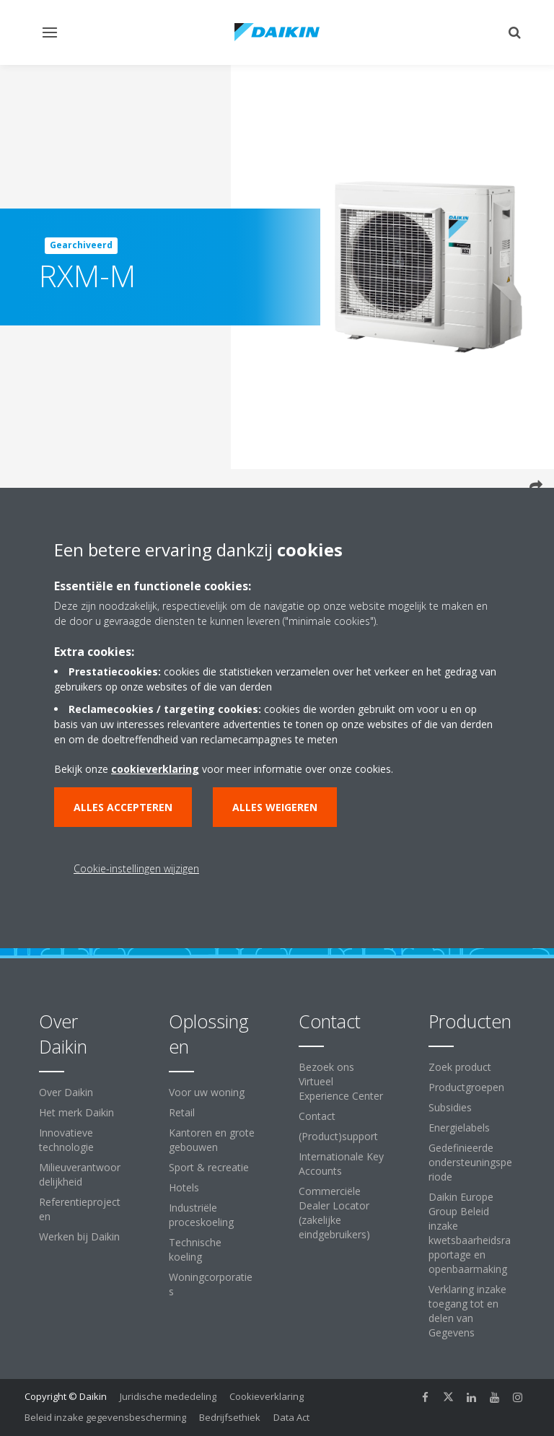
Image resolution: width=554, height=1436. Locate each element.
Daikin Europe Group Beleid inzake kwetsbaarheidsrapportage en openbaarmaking (469, 1233)
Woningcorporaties (210, 1284)
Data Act (291, 1417)
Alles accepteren (123, 807)
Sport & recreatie (209, 1167)
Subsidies (450, 1107)
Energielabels (459, 1127)
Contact (317, 1116)
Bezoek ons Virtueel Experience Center (341, 1081)
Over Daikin (66, 1092)
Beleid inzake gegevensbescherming (105, 1417)
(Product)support (338, 1136)
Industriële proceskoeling (201, 1215)
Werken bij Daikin (79, 1236)
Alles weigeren (274, 807)
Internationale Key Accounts (341, 1164)
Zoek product (459, 1067)
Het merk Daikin (76, 1112)
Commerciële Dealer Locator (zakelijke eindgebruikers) (334, 1212)
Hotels (184, 1187)
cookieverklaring (155, 769)
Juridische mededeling (168, 1396)
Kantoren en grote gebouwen (212, 1140)
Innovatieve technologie (66, 1140)
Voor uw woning (207, 1092)
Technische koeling (195, 1249)
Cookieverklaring (266, 1396)
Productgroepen (466, 1087)
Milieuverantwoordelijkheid (79, 1174)
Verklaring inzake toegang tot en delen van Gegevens (467, 1310)
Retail (182, 1112)
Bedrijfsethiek (229, 1417)
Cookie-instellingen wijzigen (136, 868)
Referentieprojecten (79, 1209)
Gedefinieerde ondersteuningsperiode (470, 1162)
